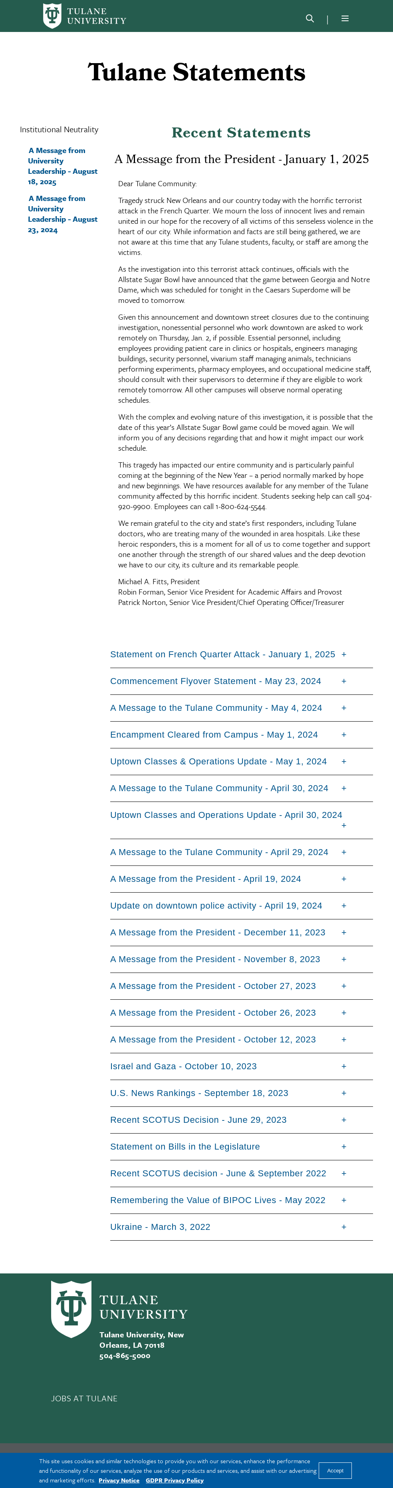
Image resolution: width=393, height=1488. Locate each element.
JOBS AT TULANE (84, 1398)
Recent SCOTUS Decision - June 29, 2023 (198, 1120)
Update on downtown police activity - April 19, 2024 (216, 906)
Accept (335, 1471)
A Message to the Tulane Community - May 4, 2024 (216, 708)
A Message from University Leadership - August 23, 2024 (63, 214)
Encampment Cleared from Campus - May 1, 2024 (214, 735)
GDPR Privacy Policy (175, 1480)
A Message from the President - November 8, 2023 (215, 959)
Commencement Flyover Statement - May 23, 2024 (216, 681)
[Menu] (345, 18)
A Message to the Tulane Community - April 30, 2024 (219, 788)
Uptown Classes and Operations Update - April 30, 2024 (226, 815)
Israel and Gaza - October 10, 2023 (183, 1066)
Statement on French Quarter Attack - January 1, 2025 (222, 654)
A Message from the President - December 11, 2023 (218, 932)
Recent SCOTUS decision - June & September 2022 (218, 1173)
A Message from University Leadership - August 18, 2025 (63, 166)
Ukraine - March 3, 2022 (160, 1227)
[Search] (310, 20)
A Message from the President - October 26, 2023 (213, 1013)
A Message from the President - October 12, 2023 (213, 1039)
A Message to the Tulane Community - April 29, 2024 (219, 852)
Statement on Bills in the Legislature (185, 1147)
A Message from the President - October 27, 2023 (213, 986)
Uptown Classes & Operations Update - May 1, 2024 (218, 761)
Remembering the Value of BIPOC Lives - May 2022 (218, 1200)
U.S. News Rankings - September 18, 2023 (199, 1093)
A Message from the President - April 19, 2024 (206, 879)
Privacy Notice (119, 1480)
